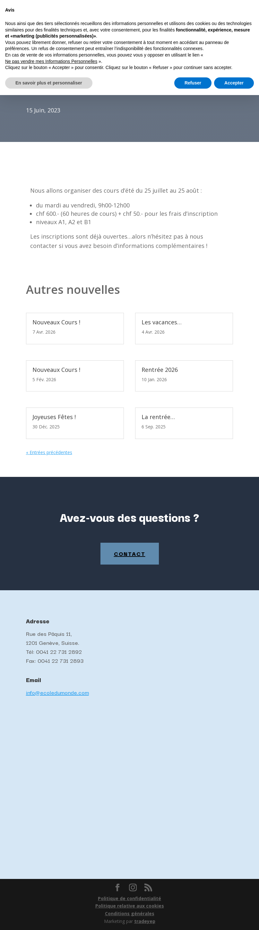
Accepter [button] (234, 917)
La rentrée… (158, 417)
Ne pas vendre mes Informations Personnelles (51, 896)
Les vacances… (162, 322)
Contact (129, 553)
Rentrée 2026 (160, 369)
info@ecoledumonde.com (57, 692)
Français (199, 5)
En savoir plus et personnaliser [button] (48, 917)
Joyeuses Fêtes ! (54, 417)
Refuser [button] (193, 917)
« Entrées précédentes (49, 452)
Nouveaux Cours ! (56, 322)
